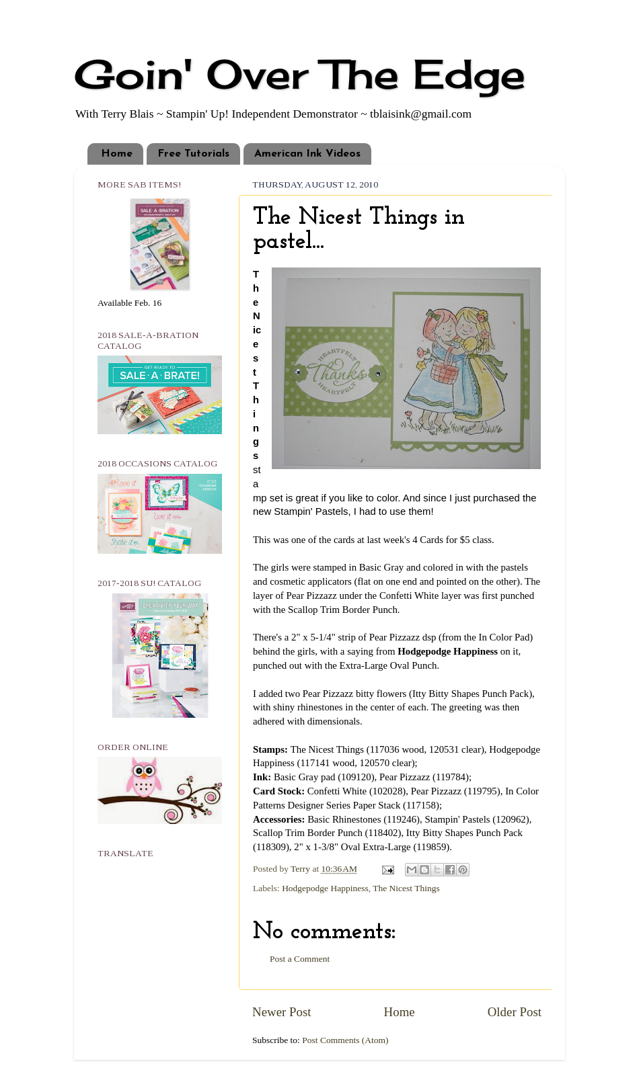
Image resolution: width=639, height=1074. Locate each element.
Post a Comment (300, 959)
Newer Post (281, 1012)
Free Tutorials (193, 154)
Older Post (514, 1012)
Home (117, 154)
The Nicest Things (406, 888)
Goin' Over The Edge (299, 73)
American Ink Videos (307, 154)
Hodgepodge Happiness (325, 888)
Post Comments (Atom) (345, 1040)
